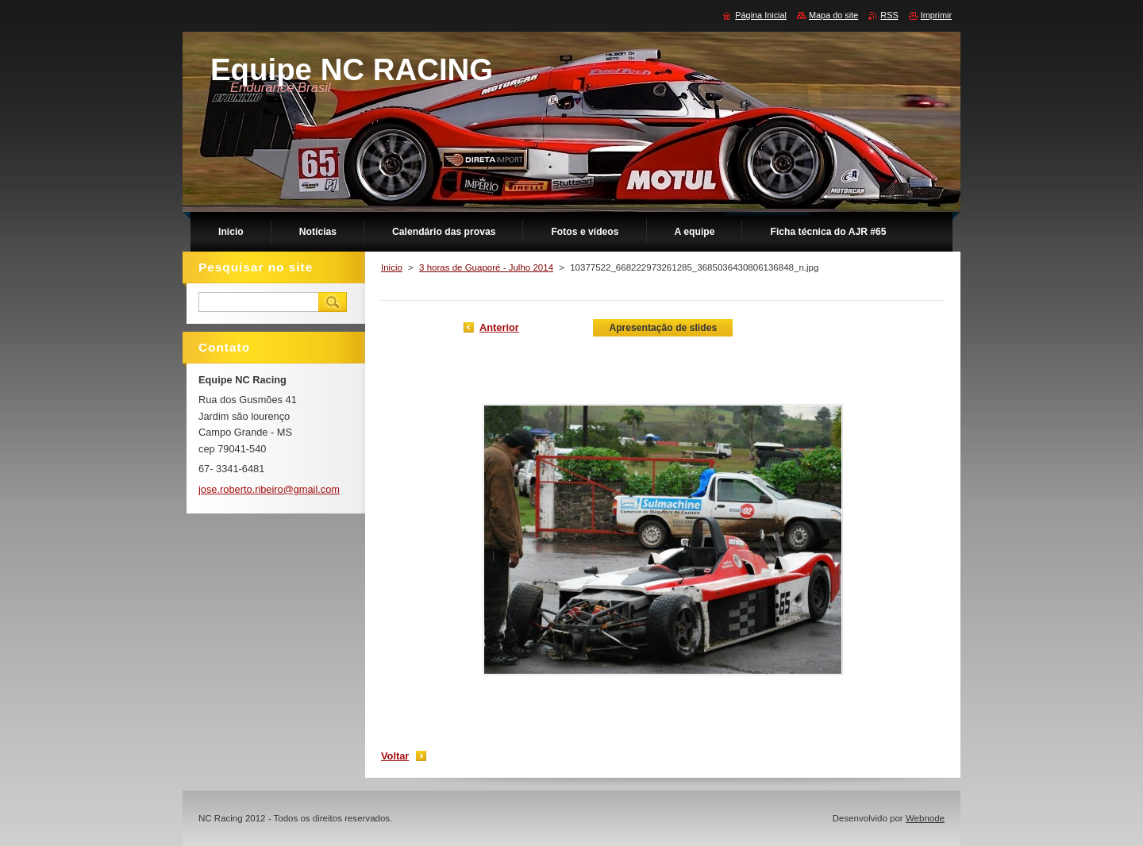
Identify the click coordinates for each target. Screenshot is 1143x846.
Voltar (395, 756)
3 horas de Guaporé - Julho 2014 (486, 267)
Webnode (925, 818)
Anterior (499, 327)
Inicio (391, 267)
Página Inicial (761, 15)
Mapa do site (833, 15)
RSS (889, 15)
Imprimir (936, 15)
